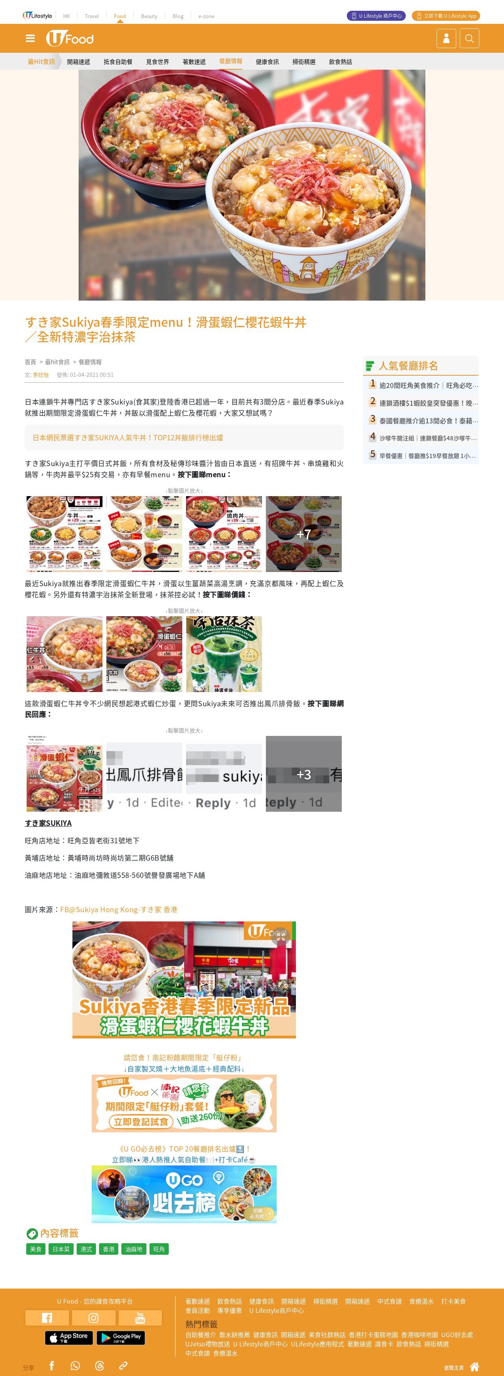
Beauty (149, 16)
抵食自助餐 (118, 61)
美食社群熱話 (327, 1334)
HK (66, 16)
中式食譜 (389, 1301)
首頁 (30, 362)
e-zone (206, 16)
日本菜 (61, 1249)
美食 (36, 1249)
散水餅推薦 (234, 1334)
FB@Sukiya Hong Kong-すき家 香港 (118, 909)
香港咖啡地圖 (419, 1334)
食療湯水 (421, 1301)
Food (120, 16)
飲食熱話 (340, 61)
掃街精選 (304, 61)
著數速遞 (194, 61)
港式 (86, 1249)
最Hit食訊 (41, 61)
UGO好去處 (457, 1334)
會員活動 (197, 1310)
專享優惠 (229, 1310)
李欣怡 (41, 374)
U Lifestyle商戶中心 (276, 1310)
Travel (92, 16)
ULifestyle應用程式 (317, 1343)
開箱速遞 (78, 61)
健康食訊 (267, 61)
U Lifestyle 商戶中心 (380, 15)
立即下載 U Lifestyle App (450, 15)
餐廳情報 (230, 61)
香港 (108, 1249)
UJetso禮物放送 (207, 1343)
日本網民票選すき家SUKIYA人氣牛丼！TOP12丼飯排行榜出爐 (127, 437)
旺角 (159, 1249)
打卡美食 (453, 1301)
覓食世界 (157, 61)
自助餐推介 (200, 1334)
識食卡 (384, 1343)
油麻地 (134, 1249)
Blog (178, 16)
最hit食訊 (57, 362)
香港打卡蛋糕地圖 (373, 1334)
